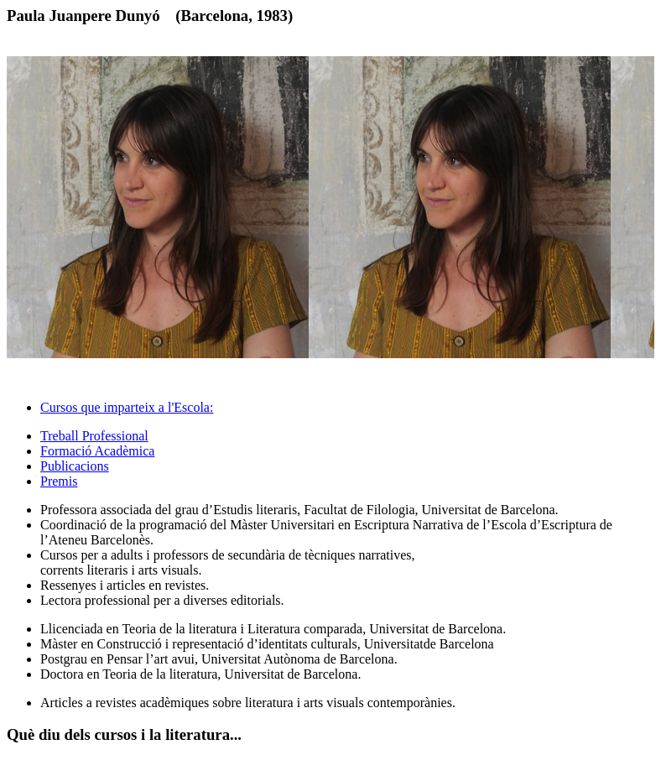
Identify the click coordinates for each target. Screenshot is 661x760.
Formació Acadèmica (97, 451)
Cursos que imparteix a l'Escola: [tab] (126, 407)
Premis (58, 481)
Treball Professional (94, 436)
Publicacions (74, 466)
